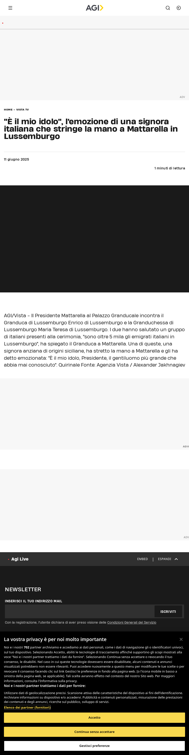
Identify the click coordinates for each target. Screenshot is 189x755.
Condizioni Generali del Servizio (131, 622)
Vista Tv (22, 109)
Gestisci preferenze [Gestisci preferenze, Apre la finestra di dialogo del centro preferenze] (94, 745)
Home (8, 109)
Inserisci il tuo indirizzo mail (33, 601)
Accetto (95, 717)
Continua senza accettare (94, 731)
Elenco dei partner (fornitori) (27, 707)
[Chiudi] (181, 639)
